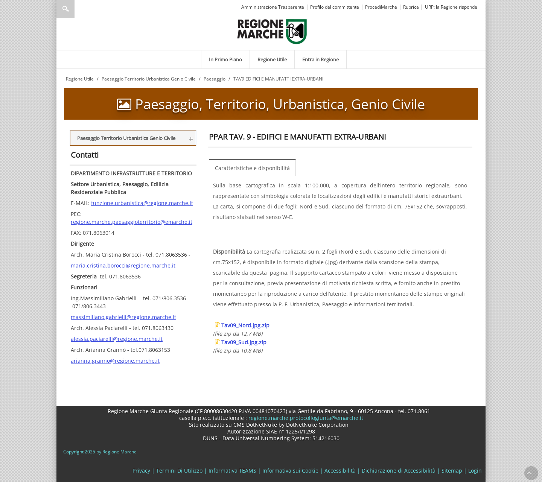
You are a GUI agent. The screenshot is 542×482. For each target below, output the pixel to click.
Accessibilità (340, 470)
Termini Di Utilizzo (179, 470)
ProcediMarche (381, 7)
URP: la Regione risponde (451, 7)
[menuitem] (225, 59)
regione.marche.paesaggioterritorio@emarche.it (131, 221)
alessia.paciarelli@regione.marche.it (117, 338)
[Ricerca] (80, 9)
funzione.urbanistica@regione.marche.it (142, 203)
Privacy (141, 470)
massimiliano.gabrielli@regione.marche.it (123, 317)
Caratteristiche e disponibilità (252, 168)
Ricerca (65, 9)
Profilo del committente (334, 7)
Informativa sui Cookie (290, 470)
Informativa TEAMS (232, 470)
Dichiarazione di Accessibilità (398, 470)
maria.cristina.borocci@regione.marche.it (123, 265)
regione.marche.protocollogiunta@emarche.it (305, 417)
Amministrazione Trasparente (272, 7)
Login (475, 470)
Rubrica (411, 7)
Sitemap (452, 470)
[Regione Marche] (272, 31)
